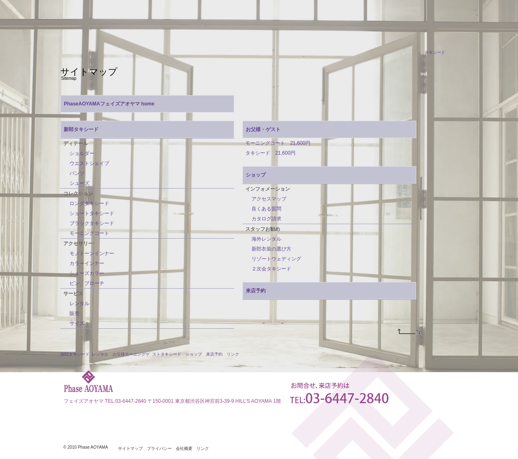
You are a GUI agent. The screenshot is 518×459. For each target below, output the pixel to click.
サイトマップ (130, 449)
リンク (233, 354)
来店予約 (256, 291)
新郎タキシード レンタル (84, 354)
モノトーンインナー (92, 253)
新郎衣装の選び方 (271, 249)
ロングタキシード (89, 203)
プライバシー (159, 449)
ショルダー (82, 153)
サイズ (77, 323)
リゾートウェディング (276, 259)
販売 (74, 313)
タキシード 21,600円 (270, 153)
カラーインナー (87, 263)
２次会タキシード (271, 269)
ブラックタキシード (92, 223)
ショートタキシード (92, 213)
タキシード (434, 52)
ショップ (256, 175)
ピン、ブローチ (87, 283)
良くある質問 (266, 209)
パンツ (77, 173)
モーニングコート (89, 233)
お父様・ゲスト (263, 129)
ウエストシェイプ (89, 163)
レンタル (79, 303)
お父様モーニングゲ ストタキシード (147, 354)
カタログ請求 (266, 219)
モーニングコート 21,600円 (277, 143)
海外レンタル (266, 239)
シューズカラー (87, 273)
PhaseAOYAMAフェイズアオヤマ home (109, 104)
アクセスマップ (269, 199)
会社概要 (184, 449)
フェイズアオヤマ (83, 401)
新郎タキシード (81, 129)
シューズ (79, 183)
